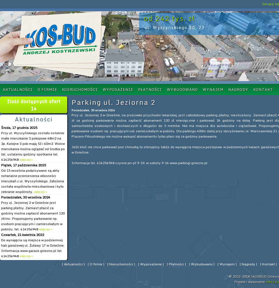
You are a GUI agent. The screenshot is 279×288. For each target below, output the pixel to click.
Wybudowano (182, 89)
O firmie (47, 89)
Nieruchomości (80, 89)
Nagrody (238, 89)
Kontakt (263, 89)
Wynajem (213, 89)
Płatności (150, 89)
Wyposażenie (118, 89)
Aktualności (18, 89)
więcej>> (26, 159)
